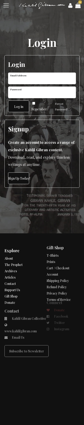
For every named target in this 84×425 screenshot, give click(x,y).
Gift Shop (10, 288)
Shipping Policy (58, 267)
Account (52, 261)
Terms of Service (59, 286)
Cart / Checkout (58, 254)
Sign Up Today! (18, 177)
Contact (10, 275)
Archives (10, 263)
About (8, 250)
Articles (10, 269)
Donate (9, 294)
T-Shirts (53, 242)
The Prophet (13, 256)
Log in (18, 105)
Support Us (12, 282)
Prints (51, 248)
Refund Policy (57, 273)
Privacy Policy (57, 279)
